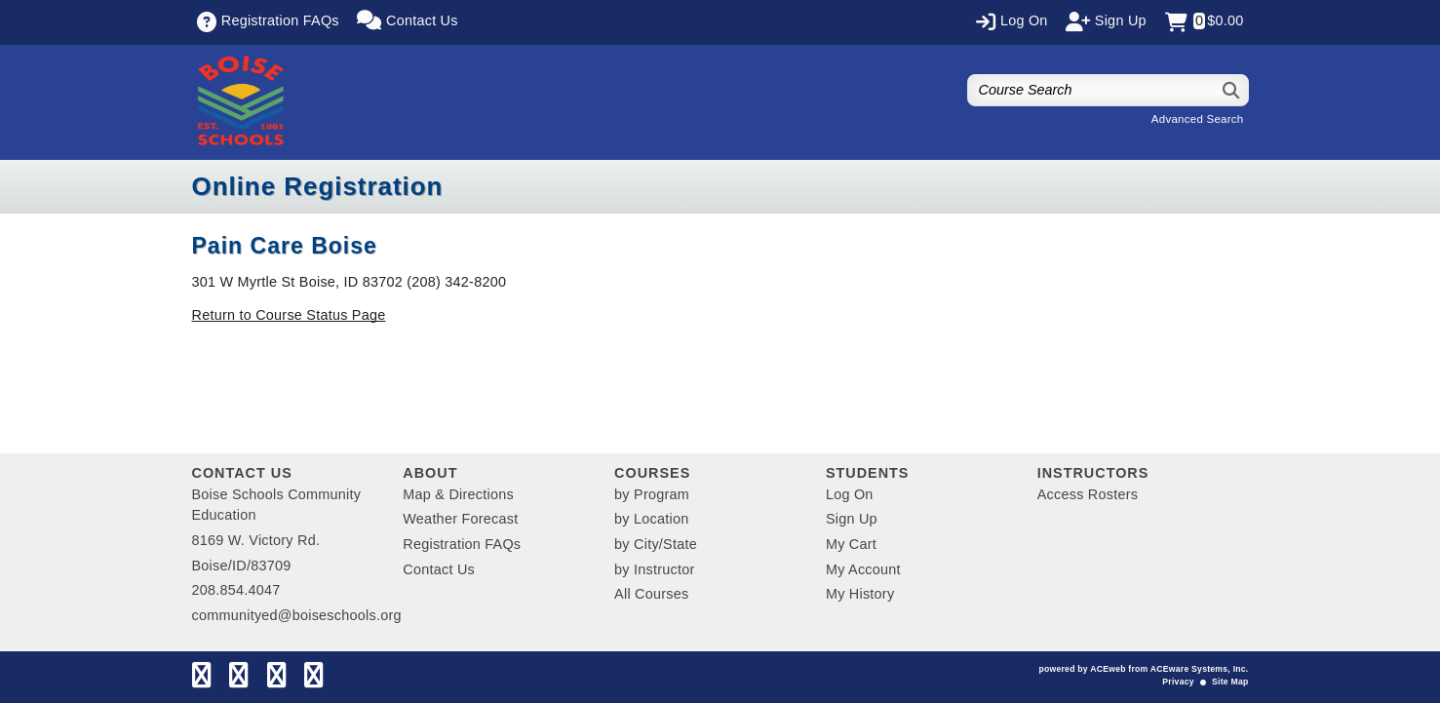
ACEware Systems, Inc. (1199, 669)
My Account (863, 569)
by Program (651, 494)
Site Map (1230, 681)
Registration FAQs (462, 544)
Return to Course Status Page (289, 315)
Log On (850, 494)
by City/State (655, 544)
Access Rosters (1087, 494)
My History (860, 594)
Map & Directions (458, 494)
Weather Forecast (460, 519)
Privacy (1177, 681)
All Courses (651, 594)
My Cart (851, 544)
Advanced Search (1197, 119)
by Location (651, 519)
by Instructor (654, 569)
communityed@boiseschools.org (297, 615)
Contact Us (439, 569)
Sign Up (851, 519)
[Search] (1232, 90)
